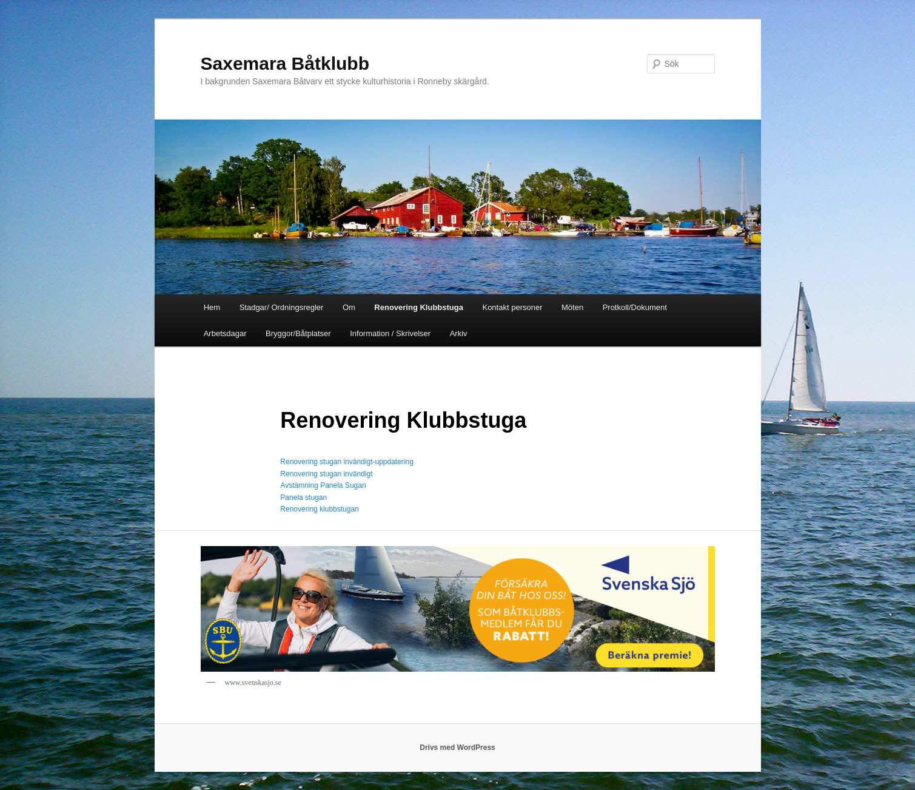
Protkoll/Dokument (635, 307)
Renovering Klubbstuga (418, 307)
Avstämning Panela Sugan (323, 485)
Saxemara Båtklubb (285, 63)
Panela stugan (303, 497)
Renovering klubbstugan (319, 509)
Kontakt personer (512, 307)
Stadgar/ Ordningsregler (282, 307)
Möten (572, 307)
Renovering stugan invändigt (326, 474)
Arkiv (459, 333)
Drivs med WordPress (457, 747)
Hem (212, 307)
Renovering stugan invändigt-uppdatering (347, 461)
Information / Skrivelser (390, 333)
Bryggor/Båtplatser (298, 333)
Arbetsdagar (225, 333)
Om (349, 307)
